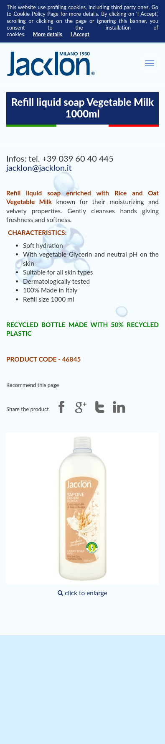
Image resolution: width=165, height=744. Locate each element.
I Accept (80, 34)
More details (47, 34)
